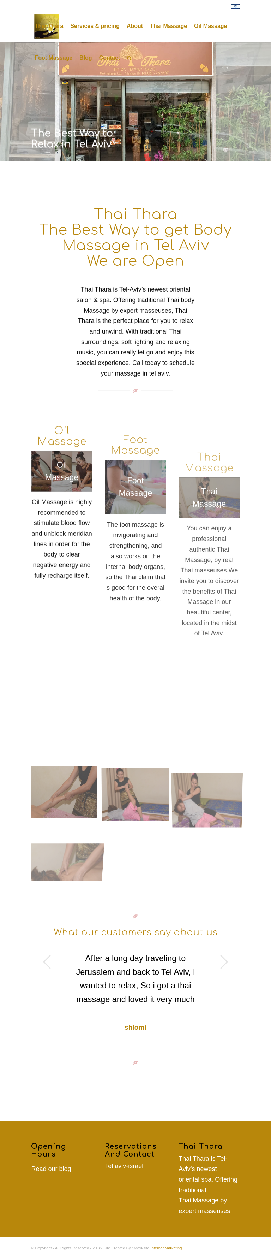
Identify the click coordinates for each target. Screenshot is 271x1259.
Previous (47, 961)
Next (224, 961)
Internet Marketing (166, 1248)
